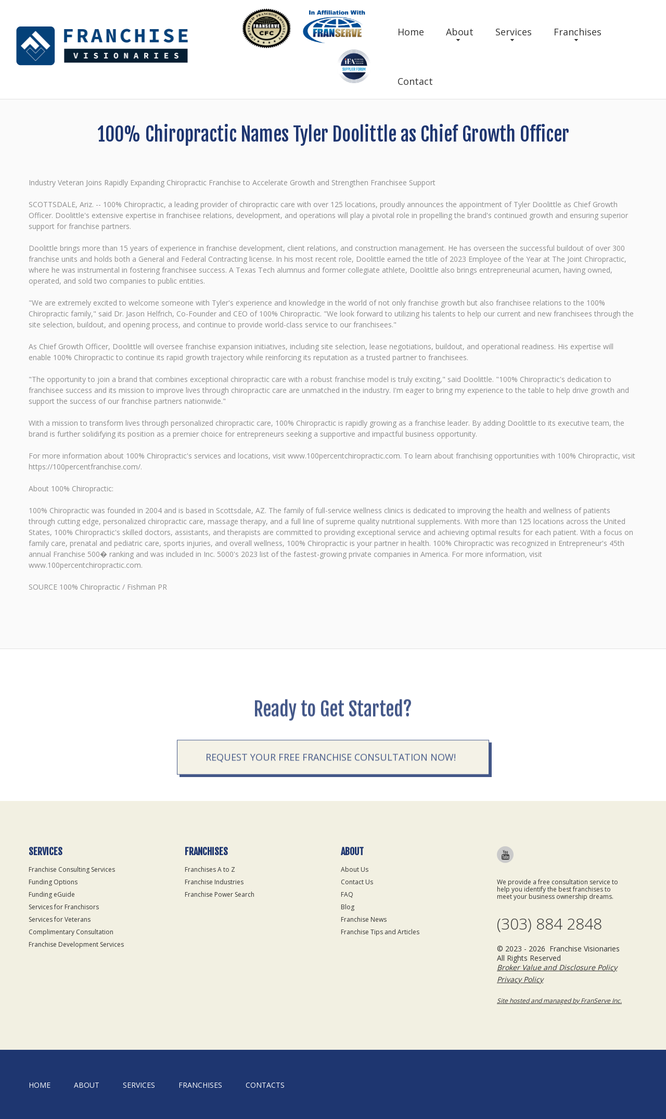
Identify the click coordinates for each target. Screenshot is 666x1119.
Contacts (265, 1085)
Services (513, 32)
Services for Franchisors (64, 906)
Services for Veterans (60, 919)
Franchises (577, 32)
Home (411, 32)
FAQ (347, 894)
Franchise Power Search (219, 894)
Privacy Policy (520, 979)
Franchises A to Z (210, 869)
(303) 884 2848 (549, 924)
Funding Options (53, 882)
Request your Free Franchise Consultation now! (331, 792)
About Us (354, 869)
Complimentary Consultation (71, 931)
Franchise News (364, 919)
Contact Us (357, 882)
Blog (347, 906)
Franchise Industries (214, 882)
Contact (415, 81)
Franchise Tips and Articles (380, 931)
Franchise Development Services (76, 944)
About (459, 32)
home (39, 1085)
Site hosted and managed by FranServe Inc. (559, 1000)
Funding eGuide (52, 894)
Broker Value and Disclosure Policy (557, 967)
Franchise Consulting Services (72, 869)
